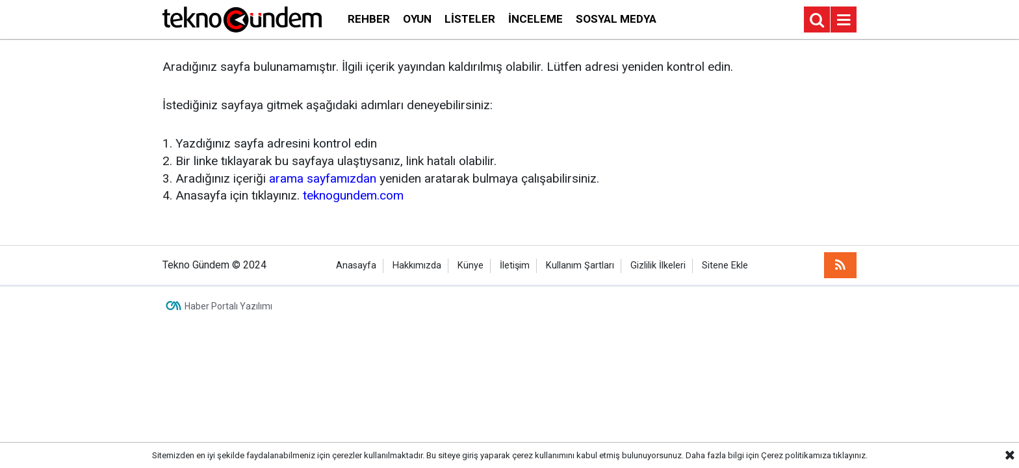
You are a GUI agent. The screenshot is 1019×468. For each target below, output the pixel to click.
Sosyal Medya (616, 18)
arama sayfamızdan (322, 178)
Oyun (417, 18)
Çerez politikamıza (796, 455)
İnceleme (535, 18)
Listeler (470, 18)
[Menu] (843, 20)
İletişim (515, 265)
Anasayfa (356, 265)
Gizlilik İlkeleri (658, 265)
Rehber (369, 18)
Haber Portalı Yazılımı (228, 306)
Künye (471, 265)
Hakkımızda (417, 265)
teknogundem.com (353, 195)
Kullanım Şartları (580, 265)
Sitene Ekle (725, 265)
